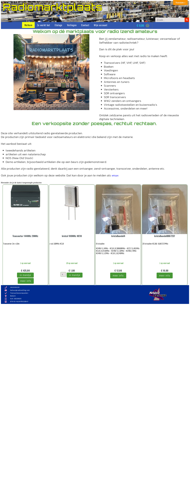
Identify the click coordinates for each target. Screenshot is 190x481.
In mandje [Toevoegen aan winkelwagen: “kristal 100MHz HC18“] (74, 275)
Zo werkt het (43, 25)
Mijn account (100, 25)
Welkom (28, 25)
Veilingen (72, 25)
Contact (85, 25)
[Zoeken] (187, 20)
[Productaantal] (63, 274)
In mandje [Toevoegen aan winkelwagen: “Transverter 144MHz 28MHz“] (25, 275)
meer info (25, 281)
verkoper (115, 175)
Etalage (58, 25)
